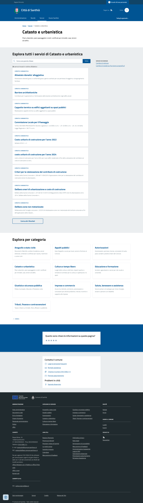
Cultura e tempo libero (49, 421)
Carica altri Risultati (28, 221)
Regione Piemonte (19, 2)
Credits (46, 495)
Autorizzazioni (46, 415)
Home (24, 26)
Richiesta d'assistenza (79, 458)
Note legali (76, 441)
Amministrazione (20, 18)
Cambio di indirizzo (102, 63)
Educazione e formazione (50, 424)
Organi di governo (17, 418)
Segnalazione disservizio (80, 454)
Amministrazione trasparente (81, 449)
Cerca (86, 61)
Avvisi (104, 412)
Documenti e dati (17, 412)
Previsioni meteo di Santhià (50, 443)
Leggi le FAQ (76, 451)
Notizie (105, 410)
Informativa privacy (78, 438)
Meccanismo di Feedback (50, 455)
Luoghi (105, 425)
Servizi (42, 18)
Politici (14, 424)
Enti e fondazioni (17, 415)
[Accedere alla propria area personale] (117, 2)
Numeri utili (15, 473)
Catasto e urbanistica (21, 71)
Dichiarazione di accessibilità (81, 443)
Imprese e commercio (79, 412)
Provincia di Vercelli (48, 441)
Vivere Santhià (54, 18)
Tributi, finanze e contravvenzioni (82, 418)
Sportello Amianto (48, 449)
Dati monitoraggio (17, 495)
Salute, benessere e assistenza (82, 415)
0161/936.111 (22, 444)
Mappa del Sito (61, 495)
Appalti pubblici (47, 412)
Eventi (105, 428)
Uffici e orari (16, 470)
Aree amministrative (18, 410)
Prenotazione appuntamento (81, 456)
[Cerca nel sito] (126, 10)
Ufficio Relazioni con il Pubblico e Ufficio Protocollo (26, 466)
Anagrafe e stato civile (49, 410)
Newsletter (106, 440)
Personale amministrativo (20, 421)
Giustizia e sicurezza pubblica (81, 410)
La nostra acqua (47, 446)
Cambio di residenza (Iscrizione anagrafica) (110, 66)
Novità (33, 18)
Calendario (45, 452)
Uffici (13, 427)
